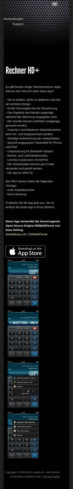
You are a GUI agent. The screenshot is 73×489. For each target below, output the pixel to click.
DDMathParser (38, 234)
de (54, 4)
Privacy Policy (51, 476)
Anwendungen (13, 18)
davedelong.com (16, 234)
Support (17, 24)
